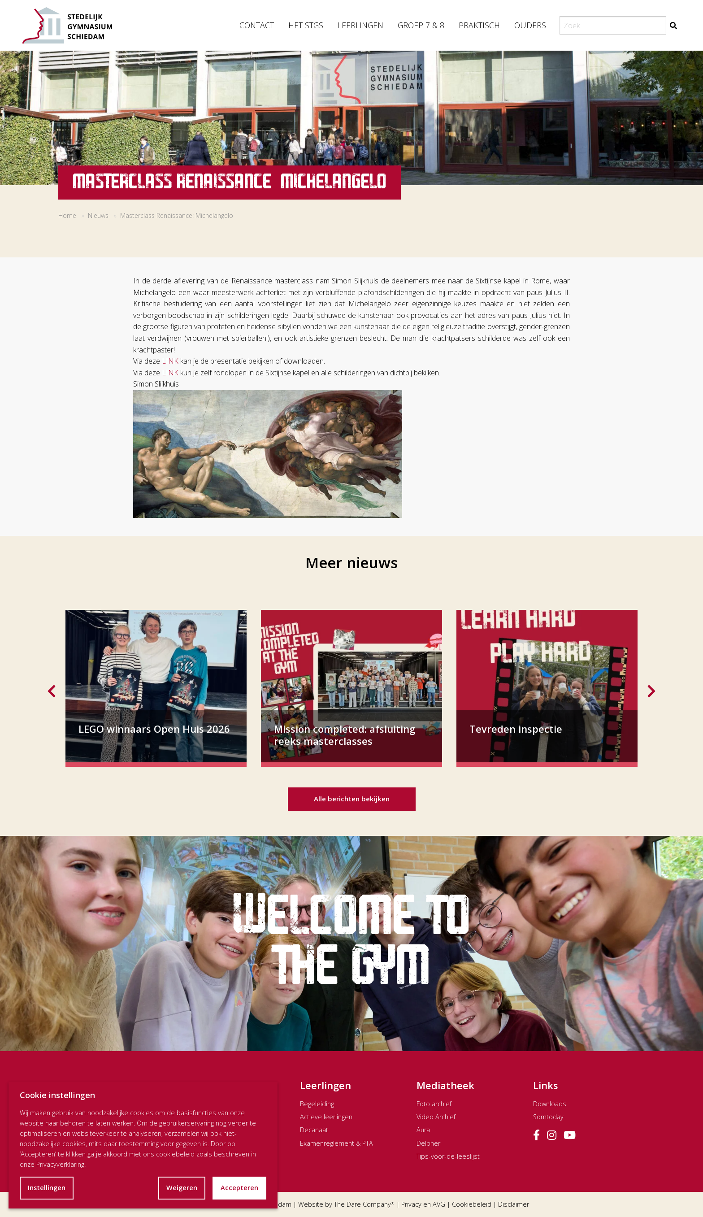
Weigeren (181, 1187)
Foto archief (434, 1104)
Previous (51, 688)
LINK (170, 361)
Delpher (428, 1143)
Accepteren (239, 1187)
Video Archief (436, 1117)
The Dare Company (362, 1204)
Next (651, 688)
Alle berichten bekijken (352, 798)
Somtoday (548, 1117)
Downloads (549, 1104)
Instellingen (46, 1187)
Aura (423, 1130)
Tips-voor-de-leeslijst (448, 1156)
